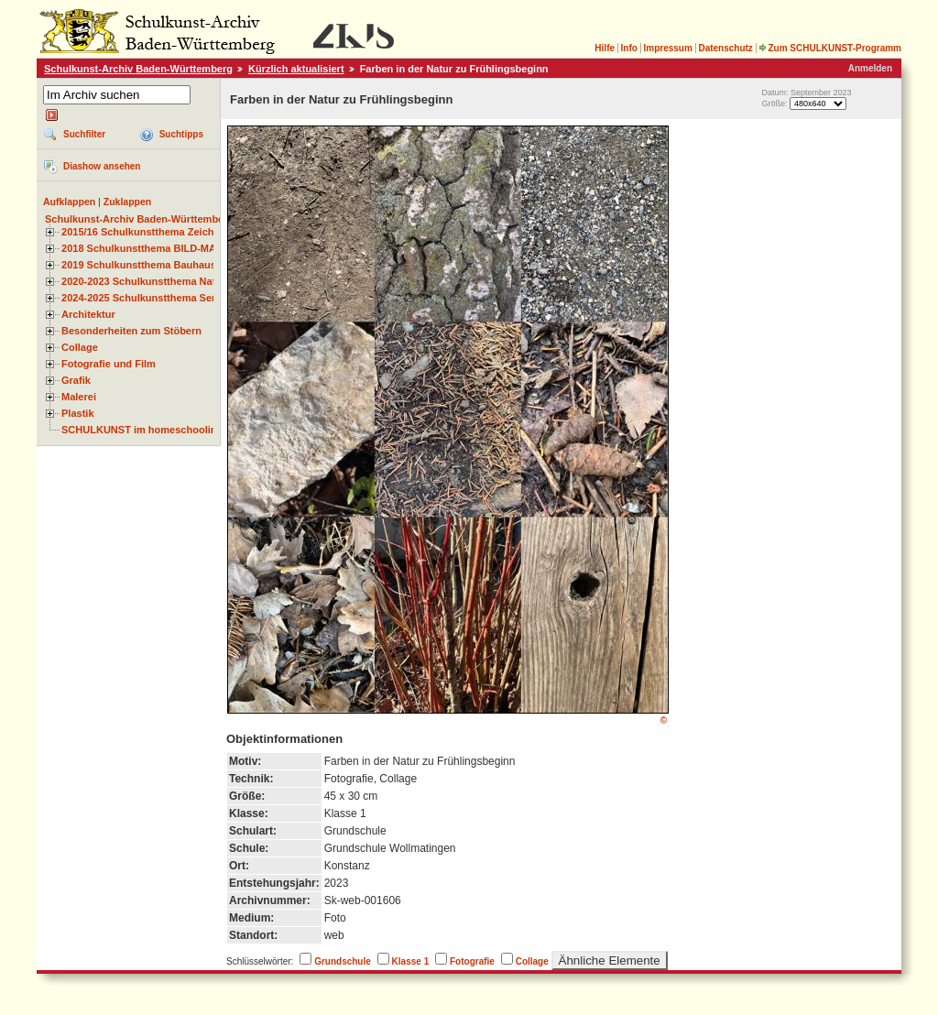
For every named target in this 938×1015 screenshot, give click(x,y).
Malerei (78, 396)
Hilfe (604, 48)
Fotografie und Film (108, 363)
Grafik (76, 380)
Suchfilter (84, 134)
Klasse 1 (411, 961)
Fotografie (472, 961)
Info (629, 48)
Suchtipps (181, 134)
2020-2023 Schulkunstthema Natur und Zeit (164, 281)
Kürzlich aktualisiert (296, 68)
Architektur (88, 314)
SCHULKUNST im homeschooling (142, 429)
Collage (79, 347)
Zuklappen (128, 201)
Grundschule (342, 961)
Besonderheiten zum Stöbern (131, 330)
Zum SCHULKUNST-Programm (829, 48)
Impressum (667, 48)
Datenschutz (725, 48)
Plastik (77, 413)
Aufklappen (69, 201)
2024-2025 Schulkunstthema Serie (142, 297)
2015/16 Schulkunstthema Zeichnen (146, 231)
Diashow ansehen (101, 166)
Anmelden (870, 68)
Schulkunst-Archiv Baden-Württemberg (138, 68)
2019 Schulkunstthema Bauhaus (138, 264)
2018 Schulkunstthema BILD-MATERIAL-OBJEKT (178, 248)
